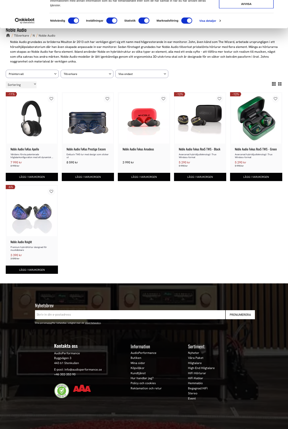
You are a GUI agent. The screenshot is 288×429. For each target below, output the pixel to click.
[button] (32, 74)
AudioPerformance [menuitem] (143, 353)
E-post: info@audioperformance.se (78, 369)
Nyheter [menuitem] (193, 353)
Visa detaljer (207, 47)
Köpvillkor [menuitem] (138, 368)
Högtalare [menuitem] (195, 363)
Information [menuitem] (140, 346)
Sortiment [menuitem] (196, 346)
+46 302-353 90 (65, 374)
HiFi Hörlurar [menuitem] (197, 373)
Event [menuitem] (192, 398)
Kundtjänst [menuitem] (138, 373)
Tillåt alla (246, 9)
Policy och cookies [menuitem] (143, 383)
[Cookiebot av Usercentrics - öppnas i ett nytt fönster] (24, 48)
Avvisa (246, 31)
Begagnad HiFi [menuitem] (198, 388)
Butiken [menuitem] (136, 358)
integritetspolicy (93, 323)
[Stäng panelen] (282, 6)
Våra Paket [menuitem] (195, 358)
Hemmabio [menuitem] (195, 383)
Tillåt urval (246, 20)
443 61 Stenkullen (66, 363)
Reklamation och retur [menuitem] (146, 388)
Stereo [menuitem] (192, 393)
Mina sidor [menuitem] (138, 363)
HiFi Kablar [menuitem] (195, 378)
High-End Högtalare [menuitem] (201, 368)
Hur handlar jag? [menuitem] (142, 378)
